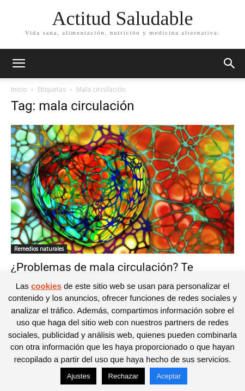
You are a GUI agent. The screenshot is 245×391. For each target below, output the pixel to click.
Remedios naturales (39, 249)
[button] (18, 63)
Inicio (19, 89)
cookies (46, 286)
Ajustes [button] (78, 376)
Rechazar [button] (123, 376)
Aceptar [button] (168, 376)
